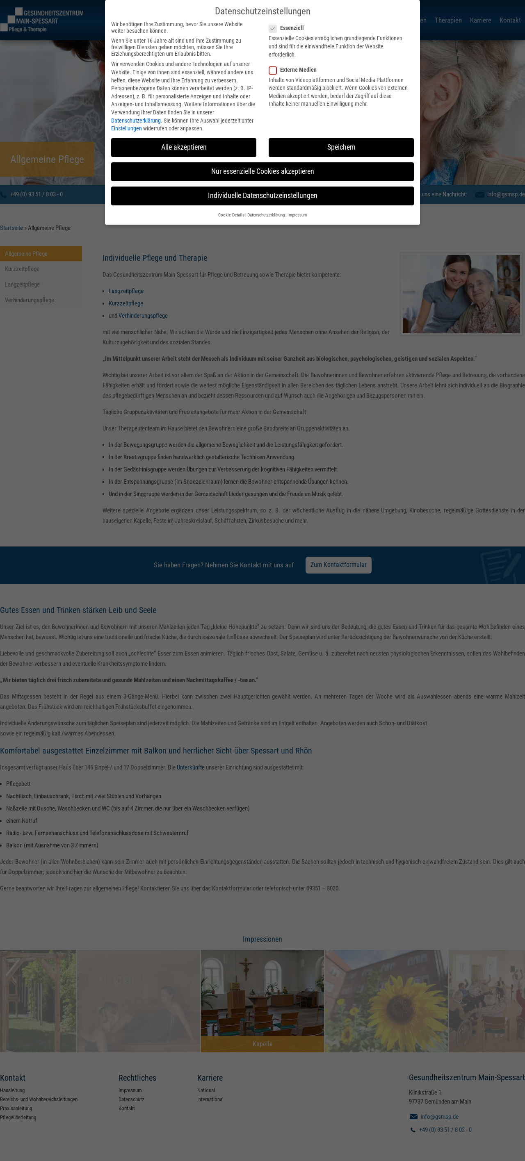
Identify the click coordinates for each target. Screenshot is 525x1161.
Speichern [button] (341, 137)
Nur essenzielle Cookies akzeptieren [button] (262, 161)
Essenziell (289, 17)
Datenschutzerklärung (136, 110)
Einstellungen (126, 118)
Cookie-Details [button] (231, 204)
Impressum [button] (297, 204)
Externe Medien (295, 59)
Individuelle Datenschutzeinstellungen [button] (262, 185)
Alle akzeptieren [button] (184, 137)
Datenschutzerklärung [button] (266, 204)
